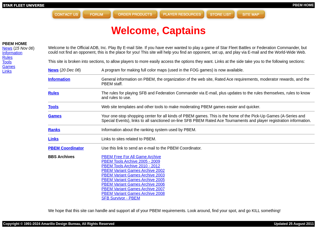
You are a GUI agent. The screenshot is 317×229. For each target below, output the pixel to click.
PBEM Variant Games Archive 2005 (133, 179)
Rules (7, 57)
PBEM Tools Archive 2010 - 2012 (130, 166)
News (7, 48)
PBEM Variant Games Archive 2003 (133, 175)
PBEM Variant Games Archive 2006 (133, 184)
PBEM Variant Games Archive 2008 (133, 193)
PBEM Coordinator (66, 148)
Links (7, 71)
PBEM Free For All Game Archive (131, 156)
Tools (7, 62)
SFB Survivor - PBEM (120, 198)
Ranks (54, 129)
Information (12, 53)
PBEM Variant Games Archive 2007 (133, 189)
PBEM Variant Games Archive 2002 (133, 170)
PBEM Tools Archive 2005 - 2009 (130, 161)
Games (8, 66)
